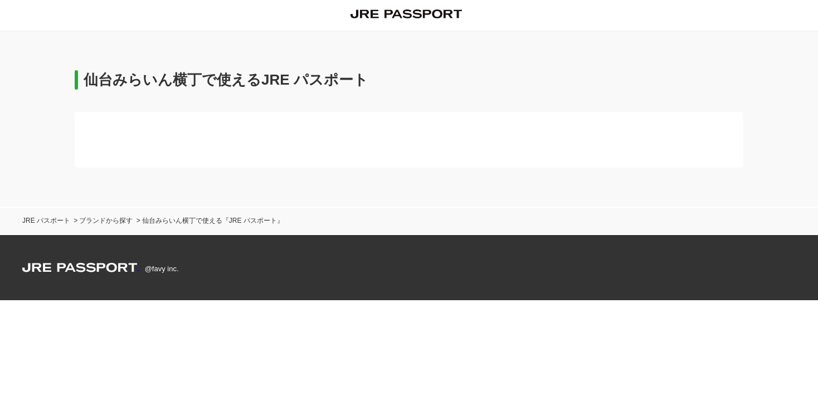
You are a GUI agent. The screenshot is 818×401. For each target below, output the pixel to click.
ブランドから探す (106, 220)
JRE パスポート (46, 220)
